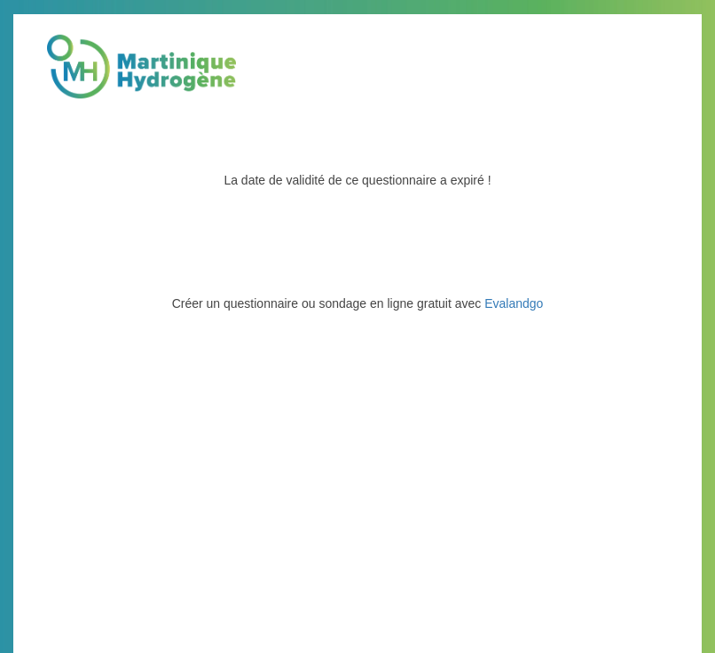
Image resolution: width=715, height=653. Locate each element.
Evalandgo (513, 303)
